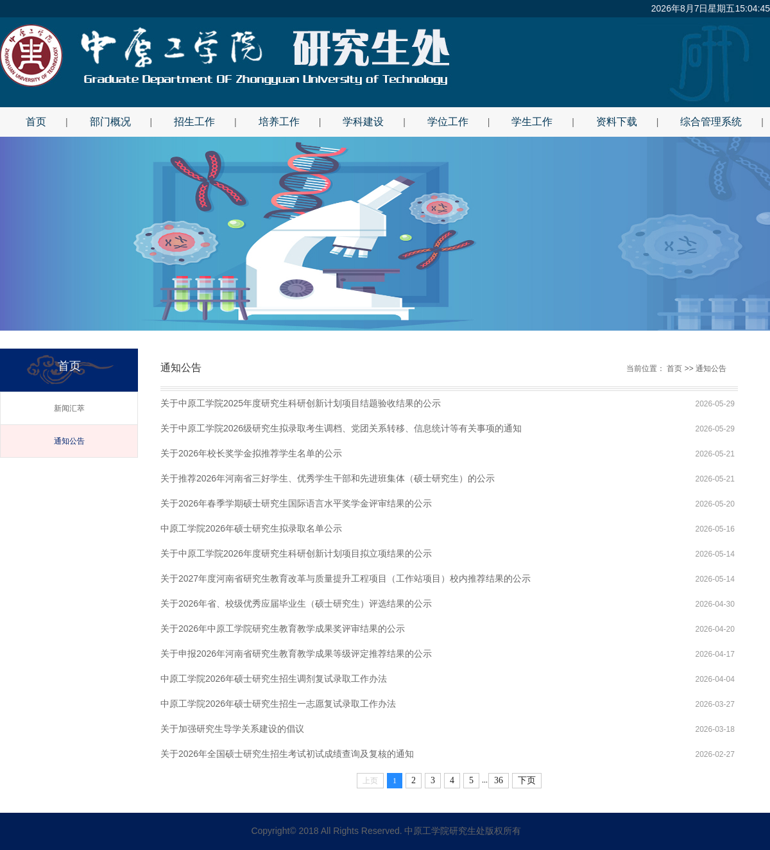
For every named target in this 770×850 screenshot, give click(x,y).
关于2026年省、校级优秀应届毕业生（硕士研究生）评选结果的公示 (296, 603)
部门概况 (110, 121)
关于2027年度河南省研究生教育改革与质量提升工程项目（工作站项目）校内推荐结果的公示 (345, 578)
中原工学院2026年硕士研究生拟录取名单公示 (251, 528)
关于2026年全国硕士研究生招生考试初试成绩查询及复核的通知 (287, 754)
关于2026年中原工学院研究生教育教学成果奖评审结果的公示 (282, 628)
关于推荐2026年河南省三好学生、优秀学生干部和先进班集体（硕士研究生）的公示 (327, 478)
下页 (527, 780)
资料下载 (616, 121)
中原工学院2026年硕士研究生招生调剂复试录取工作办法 (273, 678)
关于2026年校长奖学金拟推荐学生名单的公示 (251, 453)
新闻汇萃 (69, 408)
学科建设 (363, 121)
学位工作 (447, 121)
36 (498, 780)
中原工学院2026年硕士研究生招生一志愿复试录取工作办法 (278, 703)
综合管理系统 (711, 121)
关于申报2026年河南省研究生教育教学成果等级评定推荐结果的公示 (296, 653)
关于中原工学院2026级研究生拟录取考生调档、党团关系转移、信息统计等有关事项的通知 (341, 428)
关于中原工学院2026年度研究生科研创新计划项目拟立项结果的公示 (296, 553)
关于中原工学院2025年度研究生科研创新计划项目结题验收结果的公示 (300, 403)
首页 (36, 121)
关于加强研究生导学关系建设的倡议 (232, 729)
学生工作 (531, 121)
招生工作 (194, 121)
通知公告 (69, 441)
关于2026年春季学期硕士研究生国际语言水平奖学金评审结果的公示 (296, 503)
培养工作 (279, 121)
